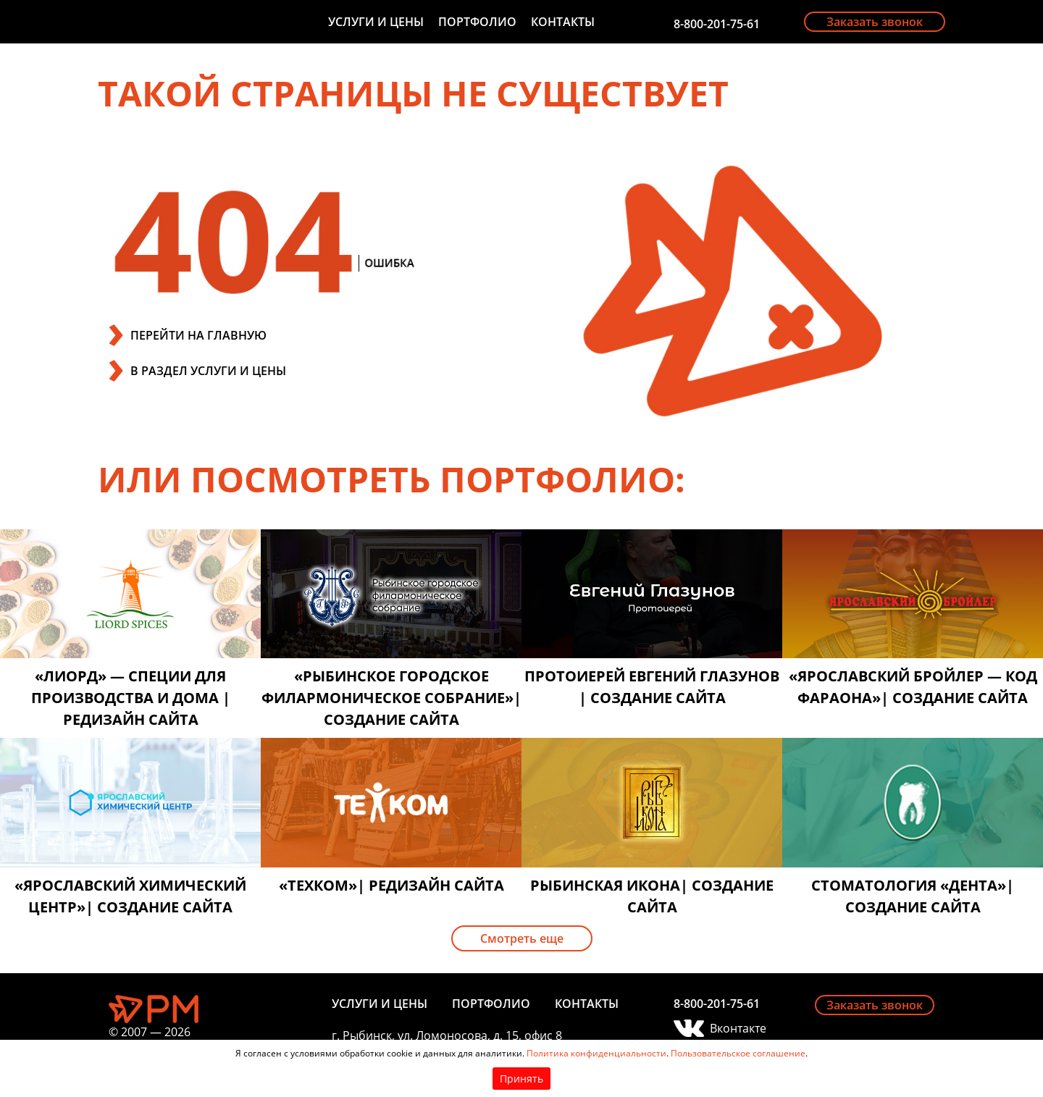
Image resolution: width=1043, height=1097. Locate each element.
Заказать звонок (874, 22)
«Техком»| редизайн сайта (391, 885)
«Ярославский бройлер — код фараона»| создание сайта (913, 686)
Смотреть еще (522, 938)
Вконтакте (738, 1028)
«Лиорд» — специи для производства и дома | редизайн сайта (130, 697)
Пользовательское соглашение (738, 1053)
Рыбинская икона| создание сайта (652, 896)
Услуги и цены (376, 22)
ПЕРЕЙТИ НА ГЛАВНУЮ (198, 335)
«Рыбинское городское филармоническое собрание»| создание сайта (391, 697)
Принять (521, 1078)
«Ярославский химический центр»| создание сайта (130, 896)
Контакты (563, 22)
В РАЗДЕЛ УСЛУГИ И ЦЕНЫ (208, 371)
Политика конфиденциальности (596, 1053)
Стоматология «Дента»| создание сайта (912, 896)
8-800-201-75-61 (717, 24)
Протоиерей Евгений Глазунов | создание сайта (651, 686)
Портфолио (477, 22)
